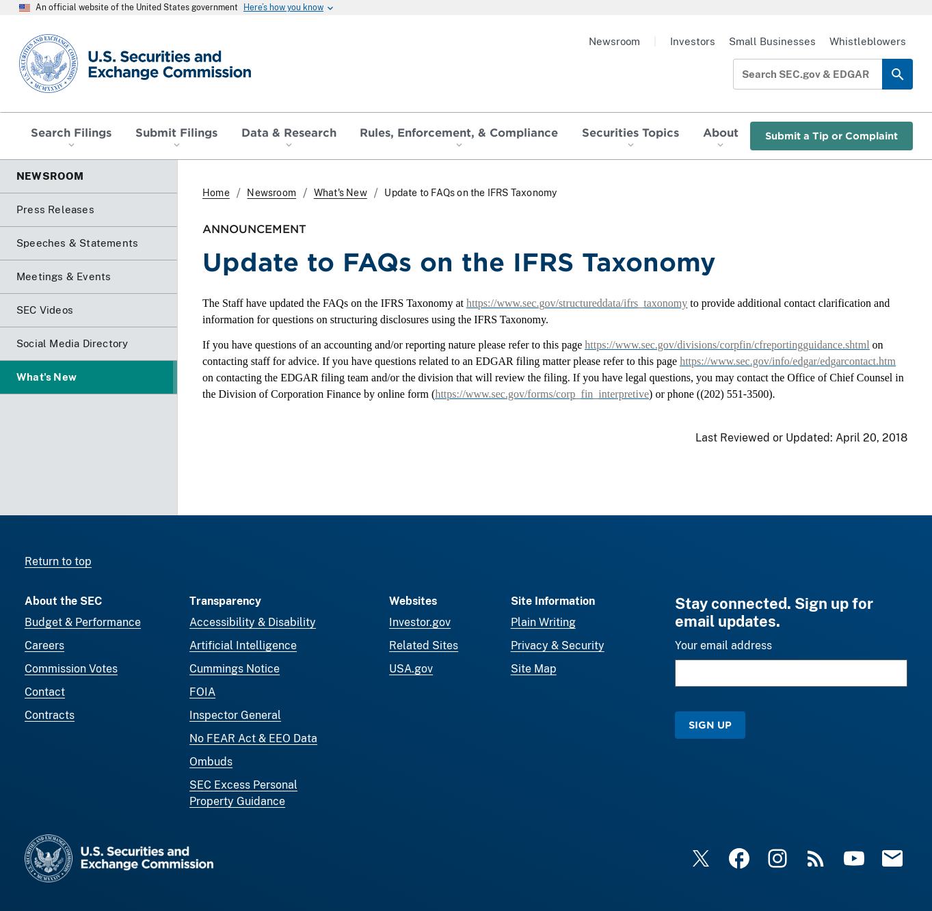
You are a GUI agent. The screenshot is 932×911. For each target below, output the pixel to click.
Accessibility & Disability (252, 622)
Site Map (534, 668)
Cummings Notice (234, 668)
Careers (44, 645)
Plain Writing (543, 622)
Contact (45, 691)
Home (216, 192)
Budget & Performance (83, 622)
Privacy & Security (557, 645)
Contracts (50, 715)
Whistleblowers (867, 41)
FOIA (202, 691)
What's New (340, 192)
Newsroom (614, 41)
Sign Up (710, 725)
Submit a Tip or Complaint (831, 135)
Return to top (58, 561)
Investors (692, 41)
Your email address (723, 645)
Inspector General (235, 715)
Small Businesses (772, 41)
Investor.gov (420, 622)
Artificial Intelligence (243, 645)
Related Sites (423, 645)
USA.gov (411, 668)
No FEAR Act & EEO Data (253, 738)
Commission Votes (71, 668)
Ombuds (210, 761)
